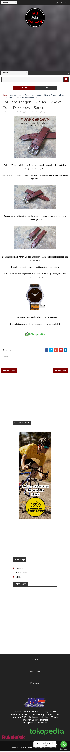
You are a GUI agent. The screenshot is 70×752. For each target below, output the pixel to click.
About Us (19, 569)
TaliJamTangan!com (27, 749)
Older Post (60, 371)
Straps (46, 88)
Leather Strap (24, 95)
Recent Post (24, 88)
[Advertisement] (35, 50)
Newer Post (9, 371)
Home (5, 95)
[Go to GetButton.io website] (63, 749)
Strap (46, 95)
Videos (18, 578)
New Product (37, 95)
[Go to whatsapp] (63, 744)
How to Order (22, 574)
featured (13, 95)
